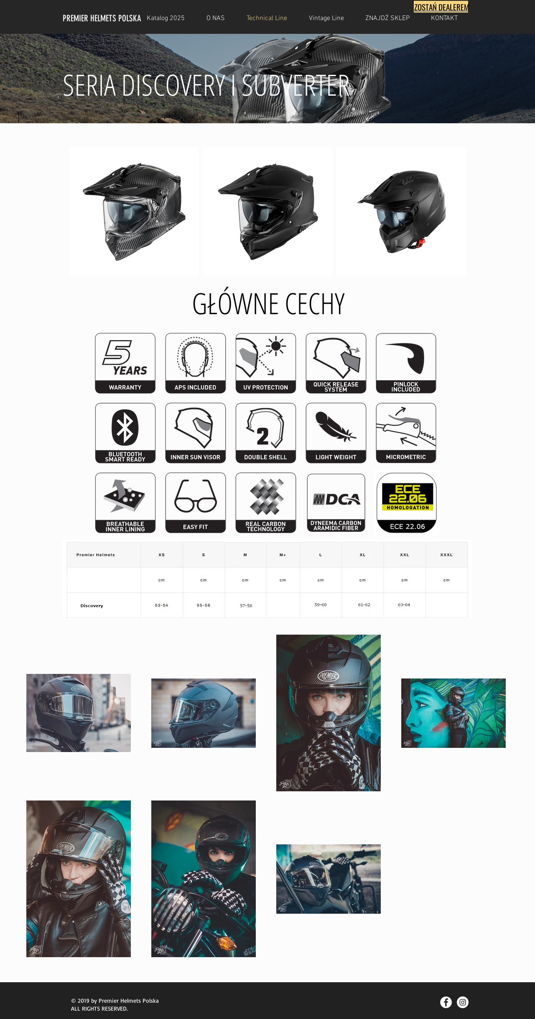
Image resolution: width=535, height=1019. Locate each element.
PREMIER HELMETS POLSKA (102, 18)
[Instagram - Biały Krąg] (463, 1002)
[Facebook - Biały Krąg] (446, 1002)
